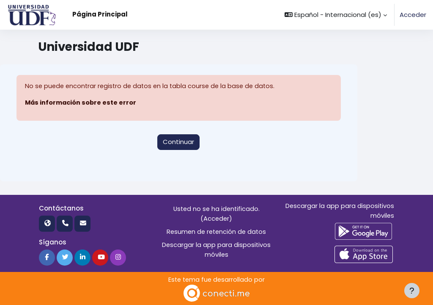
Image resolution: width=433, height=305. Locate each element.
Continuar (178, 141)
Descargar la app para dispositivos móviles (216, 249)
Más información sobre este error (80, 102)
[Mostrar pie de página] (411, 290)
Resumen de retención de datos (216, 231)
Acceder (413, 14)
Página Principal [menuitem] (100, 14)
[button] (335, 15)
